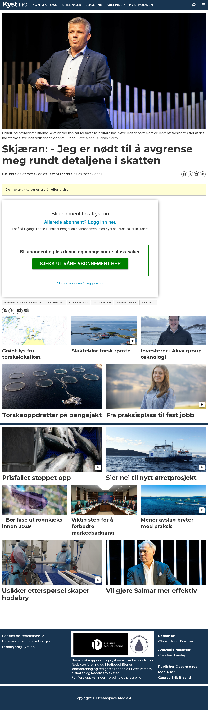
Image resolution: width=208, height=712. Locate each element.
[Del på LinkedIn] (196, 174)
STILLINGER (71, 5)
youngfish (102, 302)
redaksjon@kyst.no (18, 647)
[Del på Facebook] (184, 174)
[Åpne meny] (203, 5)
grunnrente (126, 302)
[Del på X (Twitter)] (190, 174)
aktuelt (148, 302)
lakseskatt (78, 302)
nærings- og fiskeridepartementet (34, 302)
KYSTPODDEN (141, 5)
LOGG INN (93, 5)
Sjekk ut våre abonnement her (80, 263)
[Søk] (193, 5)
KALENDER (116, 5)
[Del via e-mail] (203, 174)
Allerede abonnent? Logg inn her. (80, 222)
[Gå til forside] (15, 5)
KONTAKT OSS (44, 5)
